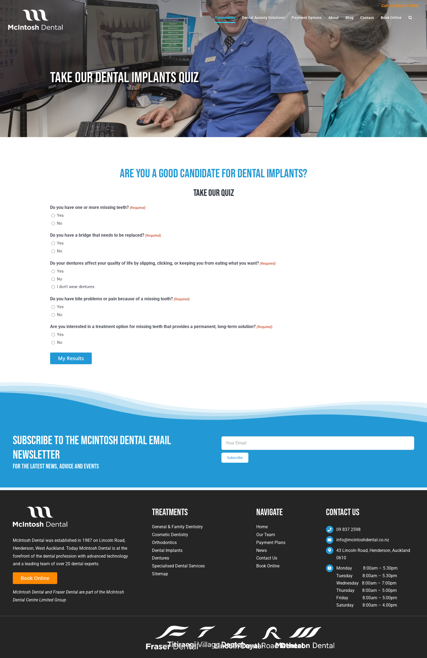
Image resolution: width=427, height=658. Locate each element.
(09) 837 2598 (406, 6)
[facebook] (222, 646)
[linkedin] (251, 646)
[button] (410, 18)
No (59, 223)
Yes (60, 215)
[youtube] (242, 646)
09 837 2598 (348, 529)
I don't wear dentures (75, 286)
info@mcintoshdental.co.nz (362, 539)
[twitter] (232, 646)
